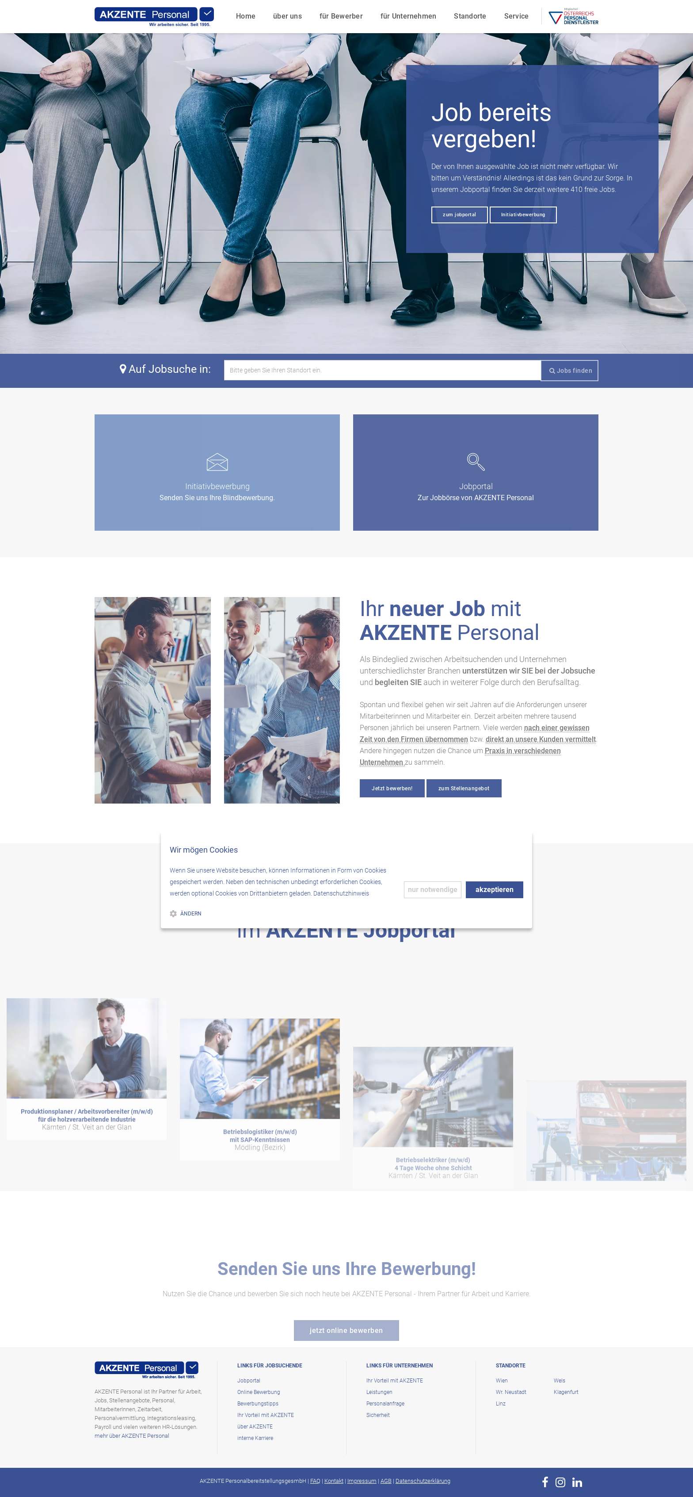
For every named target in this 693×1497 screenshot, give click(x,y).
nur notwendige (432, 889)
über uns (287, 15)
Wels (559, 1381)
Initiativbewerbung (523, 215)
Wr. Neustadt (511, 1392)
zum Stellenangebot (464, 788)
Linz (501, 1404)
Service (516, 15)
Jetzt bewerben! (392, 788)
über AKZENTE (255, 1427)
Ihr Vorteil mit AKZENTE (265, 1415)
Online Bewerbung (258, 1392)
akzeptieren (495, 889)
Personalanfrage (385, 1404)
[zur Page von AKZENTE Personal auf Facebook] (545, 1482)
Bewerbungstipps (257, 1404)
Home (245, 15)
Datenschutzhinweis (341, 893)
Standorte (470, 15)
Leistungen (379, 1392)
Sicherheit (378, 1415)
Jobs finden (571, 370)
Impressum (362, 1481)
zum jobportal (459, 215)
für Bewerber (340, 15)
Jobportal (248, 1381)
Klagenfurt (566, 1392)
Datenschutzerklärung (423, 1481)
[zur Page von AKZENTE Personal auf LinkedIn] (577, 1482)
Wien (502, 1381)
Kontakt (333, 1481)
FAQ (315, 1481)
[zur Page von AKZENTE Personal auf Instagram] (560, 1482)
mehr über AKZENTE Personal (132, 1435)
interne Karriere (255, 1438)
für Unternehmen (408, 15)
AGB (386, 1481)
